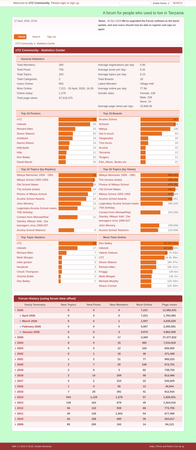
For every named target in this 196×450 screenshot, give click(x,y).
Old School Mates (27, 184)
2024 (20, 342)
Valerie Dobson (108, 252)
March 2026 (29, 321)
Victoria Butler (25, 276)
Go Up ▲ (179, 446)
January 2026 (31, 331)
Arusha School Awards (31, 198)
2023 (20, 348)
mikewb (21, 124)
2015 (20, 391)
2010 (20, 418)
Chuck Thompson (27, 271)
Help (151, 446)
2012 (20, 408)
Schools (104, 124)
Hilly (19, 152)
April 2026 (28, 315)
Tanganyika (106, 138)
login (63, 2)
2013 (20, 402)
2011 (20, 413)
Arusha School (108, 119)
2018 (20, 375)
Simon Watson (26, 133)
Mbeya (103, 128)
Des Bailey (23, 157)
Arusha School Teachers (114, 230)
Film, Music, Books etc (113, 161)
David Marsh (24, 161)
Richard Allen (25, 128)
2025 (20, 337)
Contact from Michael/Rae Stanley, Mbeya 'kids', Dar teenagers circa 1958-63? (33, 221)
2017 (20, 380)
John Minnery (25, 203)
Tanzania (104, 152)
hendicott (22, 266)
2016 (20, 386)
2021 (20, 359)
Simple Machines (43, 446)
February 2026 (31, 326)
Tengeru (104, 157)
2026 (20, 310)
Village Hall (147, 83)
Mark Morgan (25, 257)
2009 (20, 424)
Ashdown (22, 138)
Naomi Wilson (25, 142)
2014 (20, 397)
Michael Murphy (108, 281)
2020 (20, 364)
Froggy (103, 271)
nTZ (19, 119)
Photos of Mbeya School (32, 194)
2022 (20, 353)
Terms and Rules (164, 446)
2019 (20, 369)
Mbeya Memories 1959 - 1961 (35, 175)
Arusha (103, 147)
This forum (105, 142)
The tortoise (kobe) (28, 189)
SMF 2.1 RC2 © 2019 (22, 446)
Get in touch (106, 133)
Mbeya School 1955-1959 (32, 179)
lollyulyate (23, 147)
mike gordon (24, 262)
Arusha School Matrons (31, 230)
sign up (74, 2)
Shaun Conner (108, 285)
